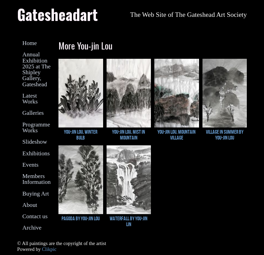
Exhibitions (36, 153)
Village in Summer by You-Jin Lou (224, 135)
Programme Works (36, 127)
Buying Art (35, 193)
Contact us (34, 216)
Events (30, 165)
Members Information (36, 179)
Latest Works (30, 98)
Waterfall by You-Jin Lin (128, 221)
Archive (32, 227)
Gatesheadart (57, 14)
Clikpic (49, 249)
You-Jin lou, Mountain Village (176, 135)
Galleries (33, 113)
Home (29, 43)
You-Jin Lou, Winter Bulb (80, 135)
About (29, 205)
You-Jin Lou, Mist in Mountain (128, 135)
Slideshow (34, 141)
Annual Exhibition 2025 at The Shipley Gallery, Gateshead (36, 69)
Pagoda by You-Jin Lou (81, 218)
